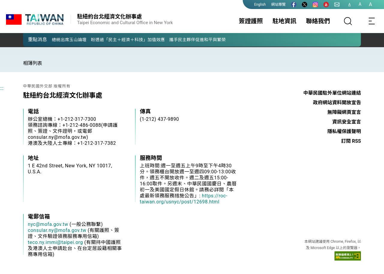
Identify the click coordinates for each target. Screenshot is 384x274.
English (260, 4)
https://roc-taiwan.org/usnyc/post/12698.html (183, 199)
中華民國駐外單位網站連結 (332, 93)
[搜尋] (348, 21)
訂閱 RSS (351, 141)
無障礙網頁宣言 (344, 112)
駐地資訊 (284, 21)
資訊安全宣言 (346, 122)
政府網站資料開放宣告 (337, 102)
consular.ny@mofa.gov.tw (57, 230)
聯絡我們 (318, 21)
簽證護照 (251, 21)
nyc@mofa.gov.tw (48, 224)
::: (2, 88)
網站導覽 (278, 4)
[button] (32, 39)
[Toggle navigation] (372, 21)
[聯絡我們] (337, 4)
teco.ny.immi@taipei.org (55, 242)
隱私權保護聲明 (344, 131)
